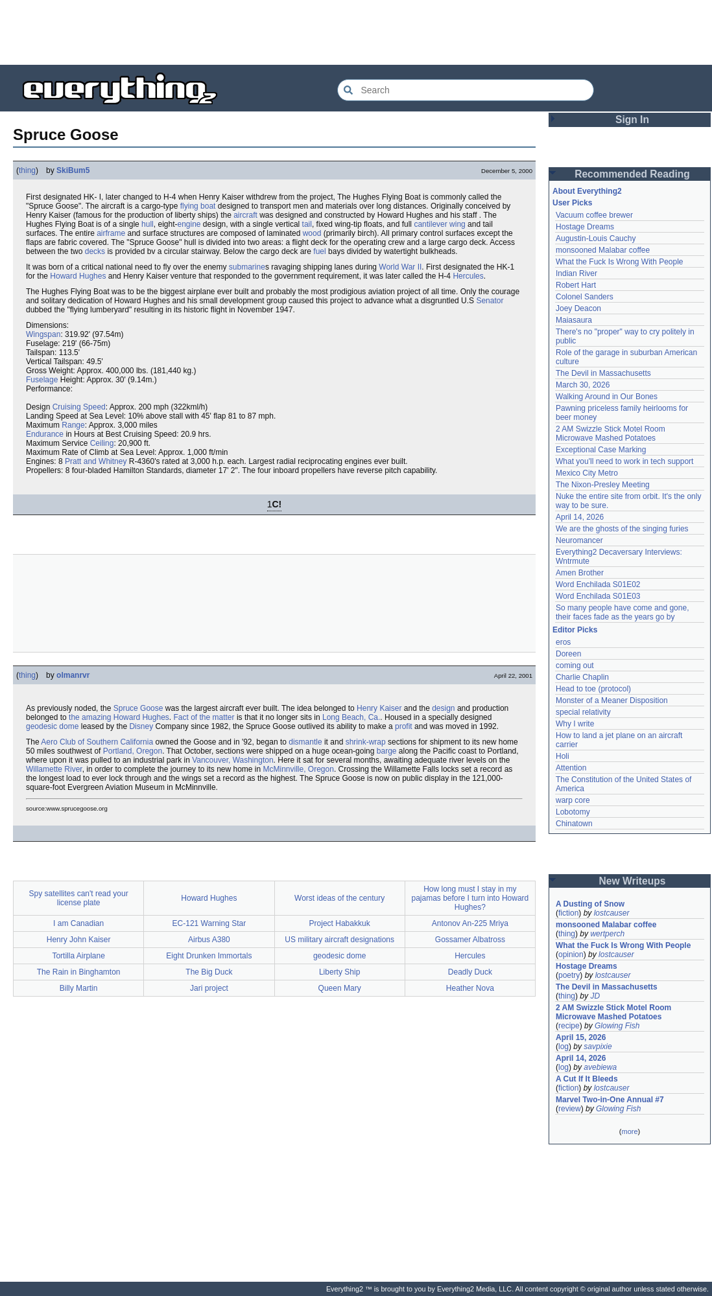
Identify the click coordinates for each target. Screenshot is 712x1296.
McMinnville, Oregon (298, 769)
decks (95, 251)
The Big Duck (208, 972)
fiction (568, 913)
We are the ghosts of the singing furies (622, 528)
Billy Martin (79, 988)
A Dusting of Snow (590, 903)
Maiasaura (574, 320)
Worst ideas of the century (339, 898)
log (563, 1046)
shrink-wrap (366, 741)
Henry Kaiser (379, 708)
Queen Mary (339, 988)
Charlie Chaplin (582, 677)
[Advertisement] (356, 32)
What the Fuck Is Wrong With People (619, 261)
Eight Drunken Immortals (209, 955)
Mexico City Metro (587, 473)
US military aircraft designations (339, 939)
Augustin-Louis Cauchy (595, 238)
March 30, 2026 (583, 384)
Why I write (575, 723)
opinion (571, 954)
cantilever (430, 224)
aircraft (245, 215)
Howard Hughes (78, 276)
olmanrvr (72, 675)
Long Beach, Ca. (351, 717)
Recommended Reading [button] (632, 173)
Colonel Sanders (584, 296)
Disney (141, 726)
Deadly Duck (470, 972)
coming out (575, 665)
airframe (111, 233)
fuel (319, 251)
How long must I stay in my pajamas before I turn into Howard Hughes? (469, 898)
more (629, 1131)
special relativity (583, 712)
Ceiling (102, 443)
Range (73, 425)
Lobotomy (573, 811)
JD (595, 996)
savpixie (597, 1046)
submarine (247, 267)
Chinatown (574, 823)
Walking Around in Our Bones (607, 396)
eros (563, 642)
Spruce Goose (138, 708)
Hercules (468, 276)
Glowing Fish (617, 1025)
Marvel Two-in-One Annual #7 (610, 1099)
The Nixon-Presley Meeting (603, 484)
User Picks (572, 202)
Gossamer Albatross (470, 939)
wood (312, 233)
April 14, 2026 (580, 517)
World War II (400, 267)
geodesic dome (52, 726)
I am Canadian (78, 923)
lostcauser (612, 913)
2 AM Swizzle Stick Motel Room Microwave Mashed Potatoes (610, 433)
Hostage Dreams (585, 226)
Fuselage (42, 379)
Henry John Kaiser (79, 939)
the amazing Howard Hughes (119, 717)
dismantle (305, 741)
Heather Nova (470, 988)
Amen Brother (580, 572)
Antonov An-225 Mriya (470, 923)
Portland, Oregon (132, 751)
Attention (571, 767)
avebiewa (600, 1067)
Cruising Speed (79, 406)
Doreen (568, 653)
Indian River (576, 273)
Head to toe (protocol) (593, 688)
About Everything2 (587, 191)
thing (27, 170)
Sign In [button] (632, 119)
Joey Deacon (578, 308)
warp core (573, 800)
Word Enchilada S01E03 (598, 596)
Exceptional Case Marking (601, 449)
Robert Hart (576, 285)
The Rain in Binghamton (79, 972)
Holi (562, 756)
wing (457, 224)
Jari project (209, 988)
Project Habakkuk (339, 923)
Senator (489, 300)
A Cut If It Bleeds (587, 1078)
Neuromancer (579, 540)
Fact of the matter (204, 717)
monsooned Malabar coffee (603, 250)
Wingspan (43, 334)
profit (403, 726)
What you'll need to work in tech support (624, 461)
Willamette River (54, 769)
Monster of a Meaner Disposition (612, 700)
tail (307, 224)
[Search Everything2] (465, 90)
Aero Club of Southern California (97, 741)
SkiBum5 (72, 170)
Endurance (45, 434)
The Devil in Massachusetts (603, 373)
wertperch (607, 933)
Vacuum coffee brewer (594, 215)
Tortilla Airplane (78, 955)
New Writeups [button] (632, 880)
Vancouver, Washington (232, 760)
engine (188, 224)
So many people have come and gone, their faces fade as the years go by (622, 612)
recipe (569, 1025)
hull (147, 224)
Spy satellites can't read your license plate (78, 898)
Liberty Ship (339, 972)
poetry (569, 975)
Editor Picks (574, 629)
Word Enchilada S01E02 (598, 584)
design (443, 708)
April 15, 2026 (581, 1037)
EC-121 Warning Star (209, 923)
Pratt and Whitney (95, 461)
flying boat (198, 206)
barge (387, 751)
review (569, 1108)
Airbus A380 (209, 939)
